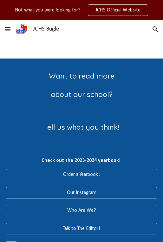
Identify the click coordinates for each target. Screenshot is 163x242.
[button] (7, 29)
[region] (81, 10)
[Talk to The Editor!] (81, 228)
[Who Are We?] (81, 210)
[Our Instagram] (81, 192)
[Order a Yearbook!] (81, 174)
